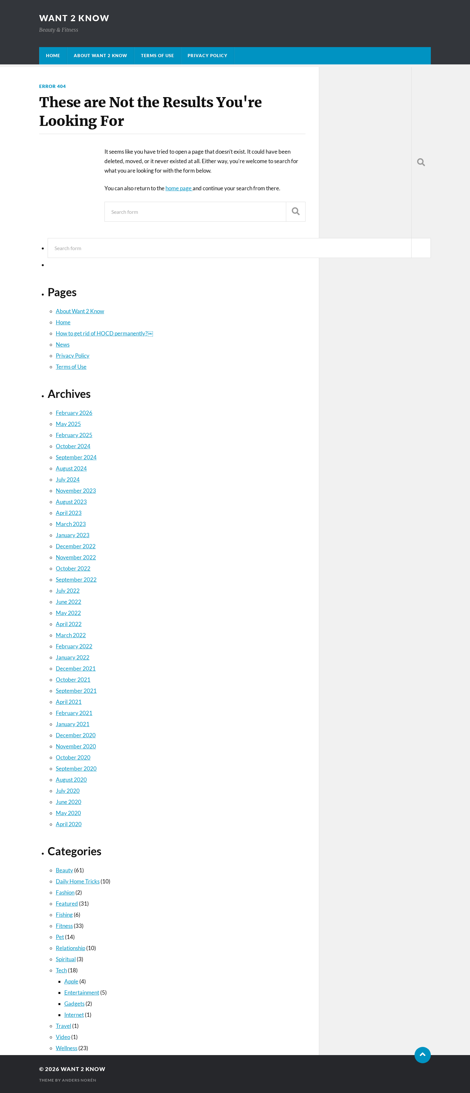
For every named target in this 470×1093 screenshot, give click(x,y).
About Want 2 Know (100, 55)
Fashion (65, 892)
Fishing (64, 914)
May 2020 (68, 813)
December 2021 (76, 668)
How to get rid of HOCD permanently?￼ (104, 333)
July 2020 (68, 790)
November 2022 (76, 557)
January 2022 (72, 657)
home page (179, 188)
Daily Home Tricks (78, 881)
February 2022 (74, 646)
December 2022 (76, 546)
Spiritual (66, 959)
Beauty (64, 870)
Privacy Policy (207, 55)
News (63, 344)
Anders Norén (79, 1080)
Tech (61, 970)
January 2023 (72, 535)
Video (63, 1036)
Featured (67, 903)
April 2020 (69, 824)
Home (53, 55)
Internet (74, 1014)
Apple (71, 981)
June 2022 (68, 601)
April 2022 (69, 624)
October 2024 (73, 446)
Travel (63, 1025)
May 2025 (68, 423)
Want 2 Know (74, 18)
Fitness (64, 925)
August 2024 (71, 468)
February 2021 (74, 712)
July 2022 (68, 590)
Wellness (66, 1048)
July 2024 (68, 479)
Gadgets (74, 1003)
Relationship (70, 948)
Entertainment (81, 992)
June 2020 (68, 801)
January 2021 (72, 724)
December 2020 (76, 735)
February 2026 (74, 412)
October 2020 (73, 757)
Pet (60, 936)
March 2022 (71, 635)
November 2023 (76, 490)
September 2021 (76, 690)
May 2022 (68, 612)
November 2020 (76, 746)
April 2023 (69, 512)
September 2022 (76, 579)
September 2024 (76, 457)
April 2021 (69, 701)
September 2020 (76, 768)
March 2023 (71, 524)
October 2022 (73, 568)
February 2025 (74, 435)
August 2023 (71, 501)
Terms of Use (157, 55)
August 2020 (71, 779)
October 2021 (73, 679)
